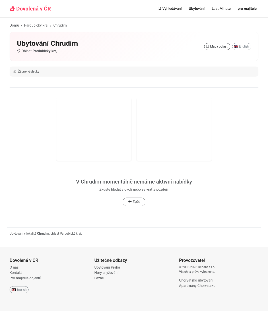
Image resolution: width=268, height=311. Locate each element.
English (241, 46)
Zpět (134, 202)
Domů (14, 25)
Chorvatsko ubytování (196, 280)
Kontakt (16, 273)
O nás (14, 267)
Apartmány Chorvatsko (197, 286)
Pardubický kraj (36, 25)
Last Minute (221, 8)
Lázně (99, 278)
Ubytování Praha (107, 267)
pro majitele (247, 8)
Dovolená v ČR (30, 9)
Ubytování (197, 8)
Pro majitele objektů (25, 278)
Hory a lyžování (106, 273)
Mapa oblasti (217, 46)
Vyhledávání (170, 8)
